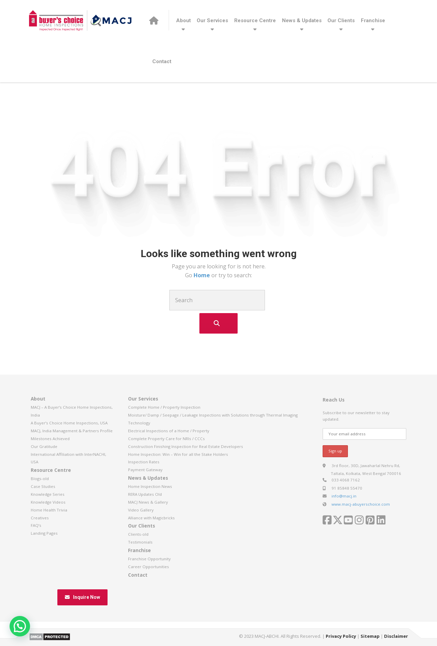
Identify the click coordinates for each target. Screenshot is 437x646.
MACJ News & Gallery (148, 502)
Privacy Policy (341, 636)
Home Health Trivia (49, 509)
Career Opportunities (148, 566)
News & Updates (302, 20)
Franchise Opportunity (149, 558)
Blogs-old (40, 478)
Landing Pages (44, 533)
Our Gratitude (44, 446)
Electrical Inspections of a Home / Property (168, 430)
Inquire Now (82, 597)
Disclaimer (396, 636)
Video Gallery (141, 509)
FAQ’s (36, 525)
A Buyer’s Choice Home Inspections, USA (69, 422)
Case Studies (43, 486)
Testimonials (140, 542)
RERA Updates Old (145, 494)
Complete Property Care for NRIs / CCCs (166, 438)
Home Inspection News (150, 486)
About (183, 20)
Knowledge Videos (48, 502)
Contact (161, 61)
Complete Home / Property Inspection (164, 407)
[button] (20, 626)
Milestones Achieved (50, 438)
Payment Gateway (145, 469)
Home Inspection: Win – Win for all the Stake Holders (178, 454)
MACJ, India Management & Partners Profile (72, 430)
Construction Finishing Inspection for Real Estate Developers (185, 446)
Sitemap (370, 636)
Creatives (40, 517)
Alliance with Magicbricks (151, 517)
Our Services (212, 20)
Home (202, 275)
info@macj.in (344, 495)
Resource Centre (255, 20)
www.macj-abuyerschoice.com (361, 504)
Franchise (373, 20)
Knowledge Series (48, 494)
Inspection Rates (143, 461)
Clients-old (138, 534)
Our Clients (341, 20)
